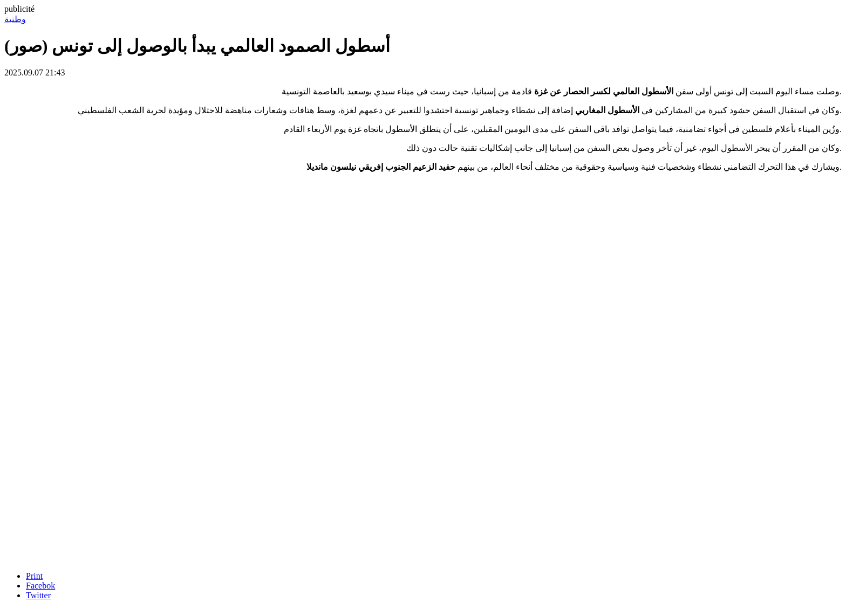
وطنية (15, 19)
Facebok (40, 585)
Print (34, 575)
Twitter (38, 595)
